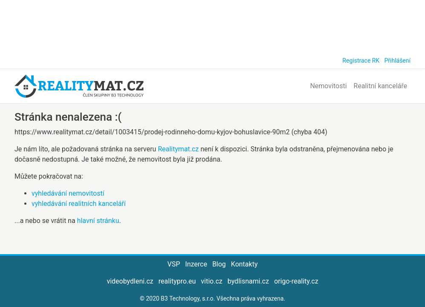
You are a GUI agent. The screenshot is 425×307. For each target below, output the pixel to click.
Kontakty (244, 264)
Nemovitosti (328, 86)
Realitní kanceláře (380, 86)
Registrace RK (360, 60)
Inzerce (196, 264)
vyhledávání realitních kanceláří (79, 204)
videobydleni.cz (130, 281)
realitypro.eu (177, 281)
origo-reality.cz (296, 281)
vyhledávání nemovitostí (68, 193)
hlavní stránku (98, 221)
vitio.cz (211, 281)
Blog (219, 264)
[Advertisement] (212, 25)
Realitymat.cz (178, 149)
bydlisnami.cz (248, 281)
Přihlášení (397, 60)
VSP (173, 264)
